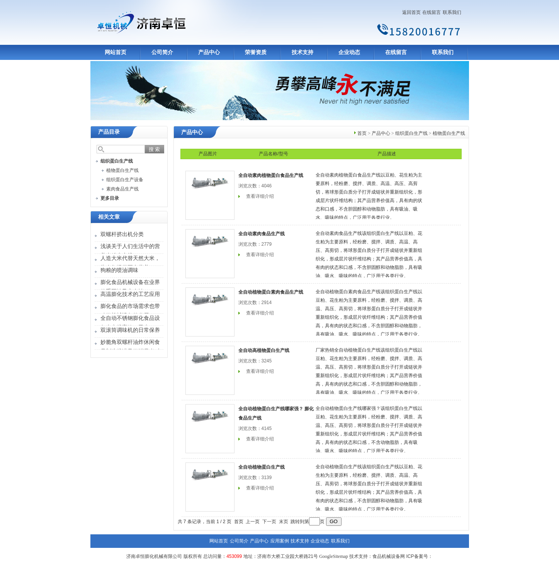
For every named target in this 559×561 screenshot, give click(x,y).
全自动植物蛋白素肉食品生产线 (270, 292)
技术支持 (302, 52)
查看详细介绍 (260, 196)
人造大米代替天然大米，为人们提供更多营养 (130, 262)
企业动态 (349, 52)
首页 (362, 133)
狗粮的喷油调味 (119, 270)
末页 (283, 521)
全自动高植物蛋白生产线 (263, 350)
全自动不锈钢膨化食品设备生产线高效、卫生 (130, 322)
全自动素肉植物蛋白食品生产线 (270, 175)
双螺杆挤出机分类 (122, 234)
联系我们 (452, 12)
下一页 (269, 521)
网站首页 (115, 52)
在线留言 (431, 12)
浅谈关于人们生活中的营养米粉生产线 (130, 250)
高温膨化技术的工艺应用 (130, 294)
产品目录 (109, 132)
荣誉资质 (256, 52)
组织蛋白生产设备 (124, 179)
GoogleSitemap (333, 556)
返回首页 (411, 12)
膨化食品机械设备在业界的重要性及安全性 (130, 286)
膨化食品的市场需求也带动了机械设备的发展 (130, 310)
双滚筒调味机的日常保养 (130, 330)
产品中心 (209, 52)
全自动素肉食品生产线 (261, 233)
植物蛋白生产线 (122, 170)
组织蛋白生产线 (411, 133)
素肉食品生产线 (122, 189)
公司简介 (162, 52)
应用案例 (279, 541)
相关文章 (109, 217)
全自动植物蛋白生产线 (261, 467)
